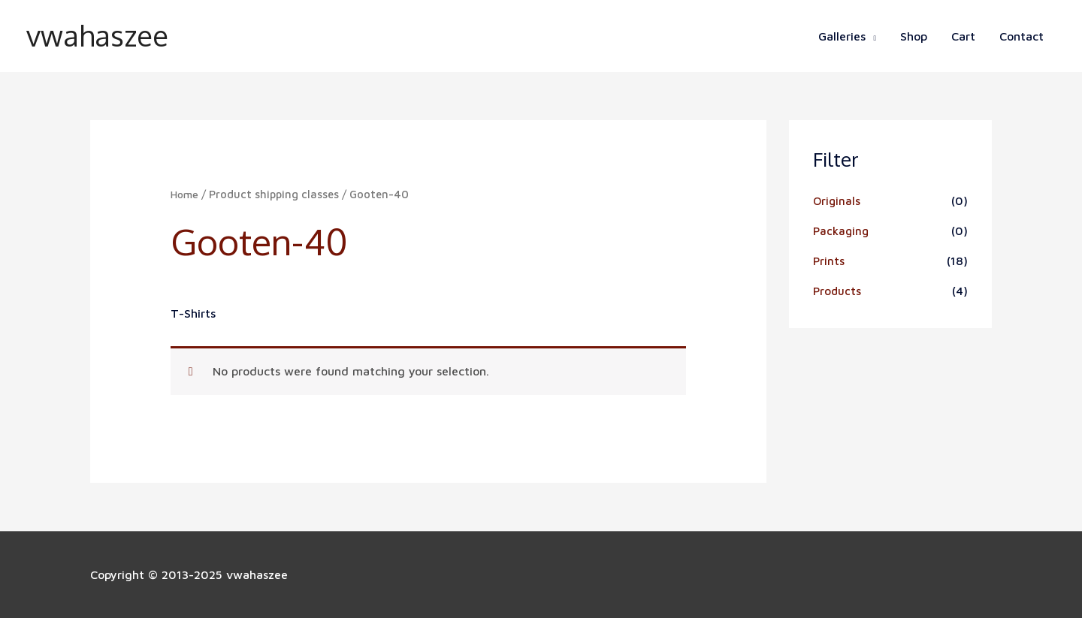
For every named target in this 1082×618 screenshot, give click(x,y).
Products (838, 290)
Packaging (842, 230)
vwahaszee (100, 36)
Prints (829, 260)
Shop (913, 36)
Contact (1021, 36)
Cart (963, 36)
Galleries (842, 36)
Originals (837, 200)
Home (186, 194)
